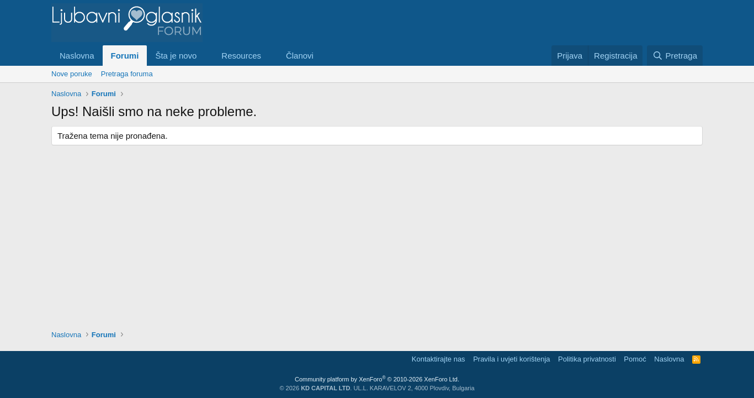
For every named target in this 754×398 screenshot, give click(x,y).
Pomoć (635, 359)
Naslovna (77, 55)
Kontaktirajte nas (438, 359)
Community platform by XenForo (377, 379)
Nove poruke (71, 74)
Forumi (125, 55)
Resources (241, 55)
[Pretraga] (675, 55)
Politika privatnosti (587, 359)
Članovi (300, 55)
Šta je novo (176, 55)
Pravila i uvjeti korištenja (511, 359)
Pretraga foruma (127, 74)
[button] (205, 55)
